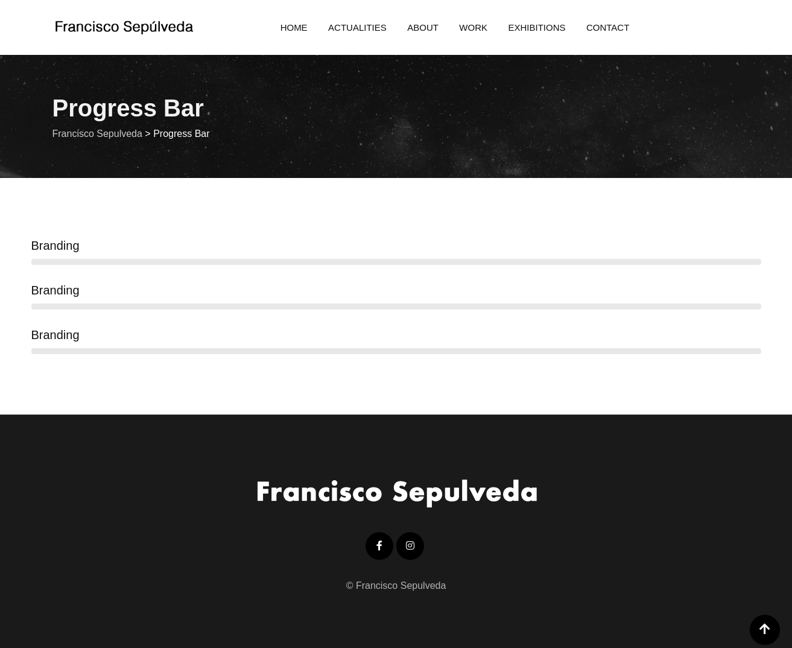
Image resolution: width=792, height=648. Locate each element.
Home (294, 27)
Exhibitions (536, 27)
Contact (607, 27)
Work (473, 27)
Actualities (357, 27)
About (423, 27)
